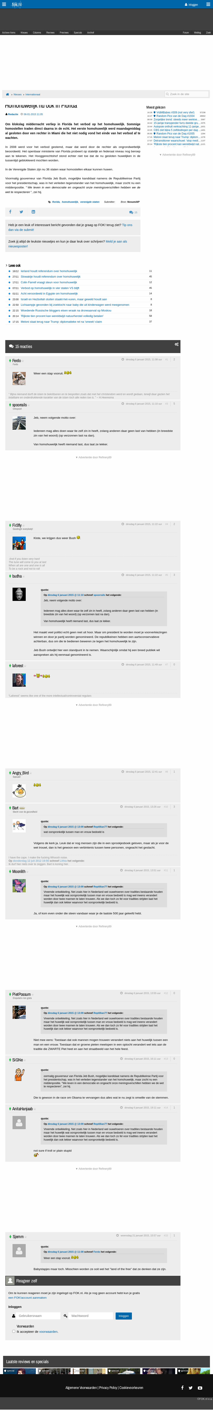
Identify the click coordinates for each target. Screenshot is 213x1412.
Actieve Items (8, 32)
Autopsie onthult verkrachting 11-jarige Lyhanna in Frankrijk (178, 126)
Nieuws (24, 32)
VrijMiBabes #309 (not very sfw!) (175, 112)
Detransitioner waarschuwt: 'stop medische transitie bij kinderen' (178, 140)
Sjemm (18, 1236)
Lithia (63, 860)
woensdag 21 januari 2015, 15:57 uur (141, 1235)
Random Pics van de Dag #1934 (176, 116)
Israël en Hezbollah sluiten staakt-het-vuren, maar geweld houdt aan (64, 299)
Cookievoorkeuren (131, 1387)
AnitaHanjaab (22, 1109)
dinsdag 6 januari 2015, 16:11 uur (143, 1058)
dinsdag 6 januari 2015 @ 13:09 (66, 826)
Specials (78, 32)
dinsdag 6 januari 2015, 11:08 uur (144, 359)
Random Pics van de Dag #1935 (176, 133)
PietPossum (21, 994)
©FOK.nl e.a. (205, 1399)
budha (17, 576)
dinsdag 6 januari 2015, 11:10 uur (144, 403)
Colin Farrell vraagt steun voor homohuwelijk (49, 282)
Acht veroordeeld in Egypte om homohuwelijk (49, 293)
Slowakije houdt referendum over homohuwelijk (50, 276)
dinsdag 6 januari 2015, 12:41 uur (144, 771)
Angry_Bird (20, 773)
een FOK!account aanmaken (27, 1297)
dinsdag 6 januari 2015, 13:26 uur (143, 806)
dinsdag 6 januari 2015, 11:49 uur (144, 664)
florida (56, 202)
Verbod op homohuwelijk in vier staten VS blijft (50, 288)
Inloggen (191, 5)
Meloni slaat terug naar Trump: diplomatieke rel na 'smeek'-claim (178, 137)
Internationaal (32, 94)
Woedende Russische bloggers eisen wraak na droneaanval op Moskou (66, 310)
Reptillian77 (100, 826)
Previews (64, 32)
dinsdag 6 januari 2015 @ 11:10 (66, 595)
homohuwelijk (70, 202)
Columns (37, 32)
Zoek (208, 32)
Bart (15, 808)
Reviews (50, 32)
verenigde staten (89, 202)
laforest (17, 665)
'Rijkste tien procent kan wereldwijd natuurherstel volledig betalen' (178, 144)
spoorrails (19, 405)
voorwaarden (48, 1331)
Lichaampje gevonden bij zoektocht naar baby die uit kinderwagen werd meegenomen (75, 304)
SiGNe (17, 1060)
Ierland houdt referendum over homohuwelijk (49, 271)
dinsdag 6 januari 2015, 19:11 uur (143, 1107)
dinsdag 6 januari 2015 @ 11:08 (66, 1251)
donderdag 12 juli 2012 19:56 (31, 860)
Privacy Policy (108, 1387)
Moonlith (18, 871)
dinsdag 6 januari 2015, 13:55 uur (143, 993)
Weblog (197, 32)
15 (133, 212)
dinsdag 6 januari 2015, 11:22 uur (144, 524)
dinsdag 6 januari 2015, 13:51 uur (143, 870)
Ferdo (16, 360)
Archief (90, 32)
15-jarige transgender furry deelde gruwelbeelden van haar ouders (178, 123)
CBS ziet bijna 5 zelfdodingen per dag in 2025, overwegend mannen (178, 130)
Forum (186, 32)
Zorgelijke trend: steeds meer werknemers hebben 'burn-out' (178, 119)
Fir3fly (17, 525)
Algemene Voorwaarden (81, 1387)
